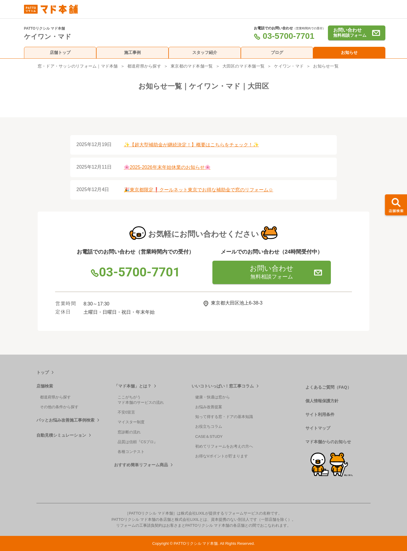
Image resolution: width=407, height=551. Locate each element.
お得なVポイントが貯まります (221, 456)
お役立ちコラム (208, 426)
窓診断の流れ (129, 432)
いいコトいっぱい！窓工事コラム (223, 386)
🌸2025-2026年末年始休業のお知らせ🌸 (167, 167)
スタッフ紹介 (204, 52)
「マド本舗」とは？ (132, 386)
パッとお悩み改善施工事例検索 (65, 420)
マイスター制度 (131, 422)
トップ (42, 372)
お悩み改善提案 (208, 407)
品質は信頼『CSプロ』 (138, 442)
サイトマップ (317, 428)
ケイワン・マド (289, 66)
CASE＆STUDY (208, 436)
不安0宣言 (126, 412)
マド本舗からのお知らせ (328, 441)
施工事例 (132, 52)
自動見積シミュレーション (61, 435)
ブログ (277, 52)
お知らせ (349, 52)
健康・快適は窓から (212, 397)
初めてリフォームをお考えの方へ (224, 446)
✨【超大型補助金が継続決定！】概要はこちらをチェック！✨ (191, 144)
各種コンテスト (131, 451)
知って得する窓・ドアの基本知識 (224, 416)
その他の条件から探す (59, 407)
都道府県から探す (144, 66)
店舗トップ (60, 52)
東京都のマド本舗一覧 (192, 66)
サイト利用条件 (319, 414)
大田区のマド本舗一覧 (243, 66)
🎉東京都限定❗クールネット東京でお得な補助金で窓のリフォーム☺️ (198, 189)
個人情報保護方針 (322, 400)
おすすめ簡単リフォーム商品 (141, 464)
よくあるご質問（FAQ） (328, 387)
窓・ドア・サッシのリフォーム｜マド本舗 (78, 66)
